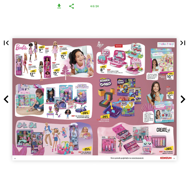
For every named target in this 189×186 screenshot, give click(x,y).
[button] (59, 6)
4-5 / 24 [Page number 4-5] (94, 6)
